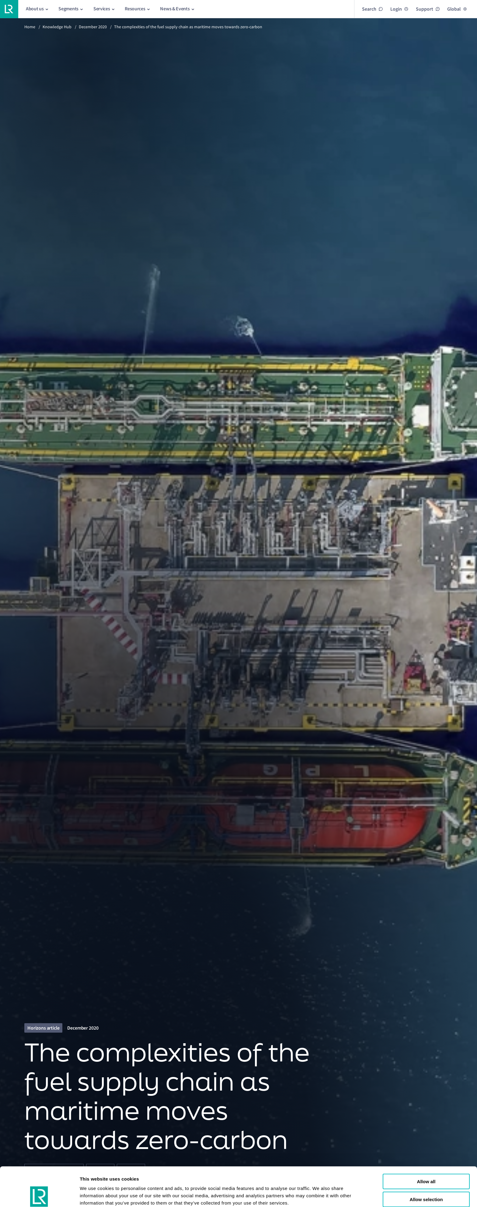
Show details (94, 1195)
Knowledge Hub (57, 26)
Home (29, 26)
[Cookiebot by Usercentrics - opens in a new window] (39, 1195)
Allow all (426, 1144)
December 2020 (93, 26)
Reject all (426, 1180)
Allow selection (426, 1162)
